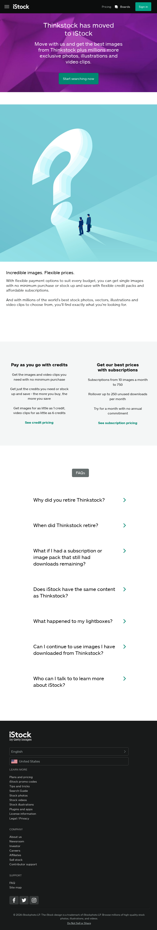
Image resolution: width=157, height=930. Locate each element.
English (69, 751)
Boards (125, 6)
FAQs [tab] (80, 473)
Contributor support (23, 864)
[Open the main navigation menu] (7, 7)
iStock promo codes (23, 781)
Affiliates (15, 855)
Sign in (143, 6)
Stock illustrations (21, 804)
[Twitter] (24, 900)
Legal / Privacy (19, 818)
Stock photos (18, 795)
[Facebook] (14, 900)
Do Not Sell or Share (79, 923)
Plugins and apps (21, 809)
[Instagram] (34, 900)
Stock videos (18, 800)
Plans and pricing (21, 777)
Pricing (106, 6)
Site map (15, 887)
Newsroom (16, 841)
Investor (14, 846)
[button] (78, 502)
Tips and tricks (19, 786)
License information (22, 813)
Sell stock (15, 859)
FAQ (12, 883)
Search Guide (18, 790)
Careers (14, 850)
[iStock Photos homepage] (21, 6)
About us (15, 836)
